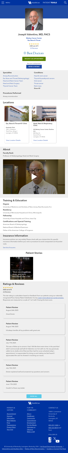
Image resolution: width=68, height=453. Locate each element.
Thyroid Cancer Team (10, 86)
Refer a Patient (34, 66)
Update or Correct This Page (56, 449)
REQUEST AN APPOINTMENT (34, 59)
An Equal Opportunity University (51, 446)
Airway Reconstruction (10, 76)
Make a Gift (31, 432)
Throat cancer (38, 83)
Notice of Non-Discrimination (35, 449)
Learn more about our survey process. (51, 298)
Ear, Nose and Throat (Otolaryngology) (16, 78)
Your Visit (10, 429)
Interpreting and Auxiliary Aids (12, 449)
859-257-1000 (53, 425)
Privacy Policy (11, 427)
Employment (31, 423)
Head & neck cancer (41, 76)
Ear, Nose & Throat (34, 40)
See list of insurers (9, 247)
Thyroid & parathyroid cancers (44, 78)
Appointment (11, 414)
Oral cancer (38, 81)
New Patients (11, 420)
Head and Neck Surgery (11, 83)
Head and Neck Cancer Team (13, 81)
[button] (6, 2)
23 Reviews (34, 48)
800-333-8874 (53, 428)
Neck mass (37, 86)
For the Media (31, 425)
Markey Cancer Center (34, 38)
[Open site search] (65, 2)
